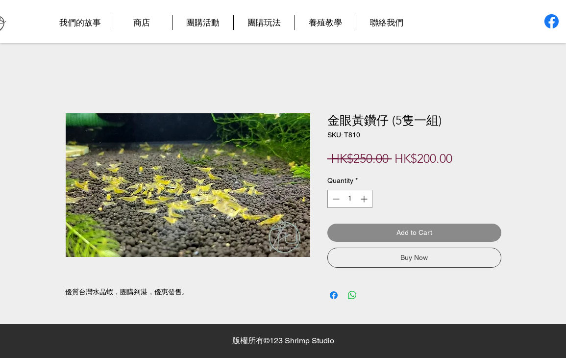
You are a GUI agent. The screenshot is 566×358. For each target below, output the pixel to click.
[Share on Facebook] (334, 295)
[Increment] (365, 198)
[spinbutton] (350, 198)
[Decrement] (335, 198)
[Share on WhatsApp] (352, 295)
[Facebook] (551, 21)
